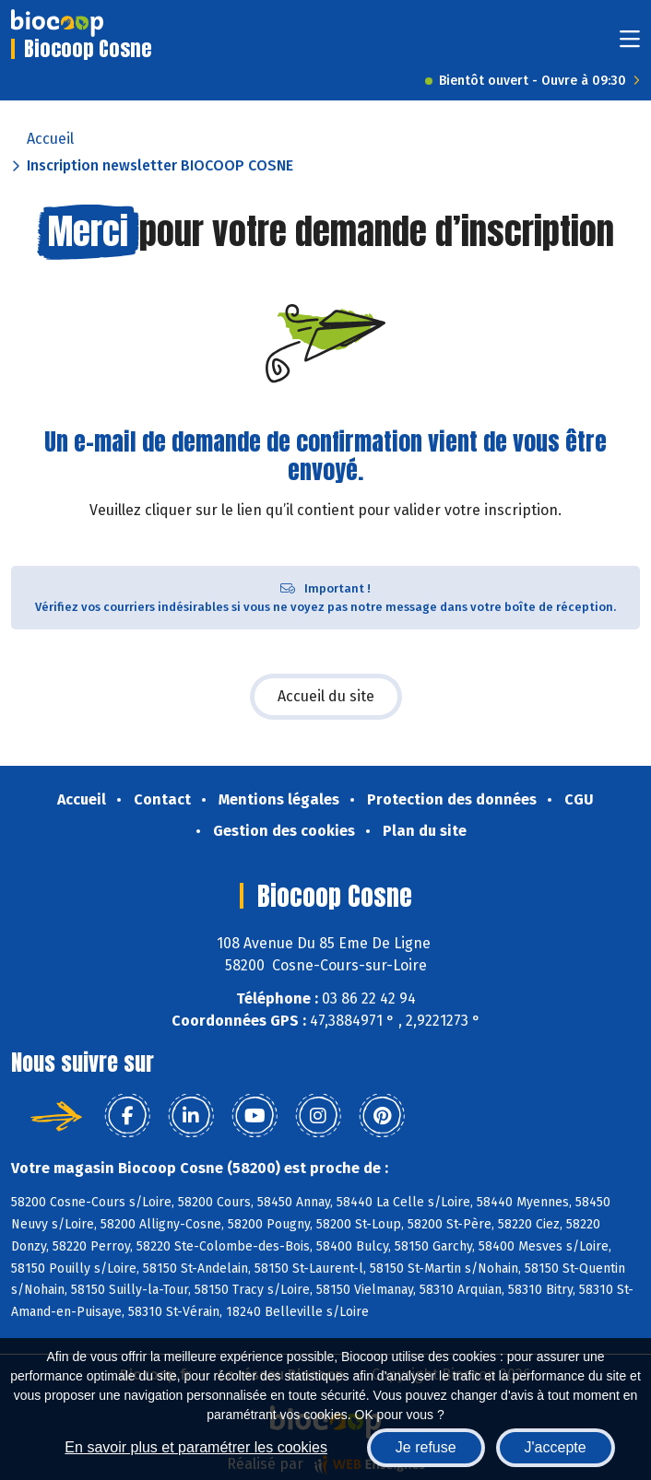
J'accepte (555, 1447)
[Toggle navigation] (630, 44)
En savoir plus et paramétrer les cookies (196, 1447)
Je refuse (426, 1447)
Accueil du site (326, 696)
